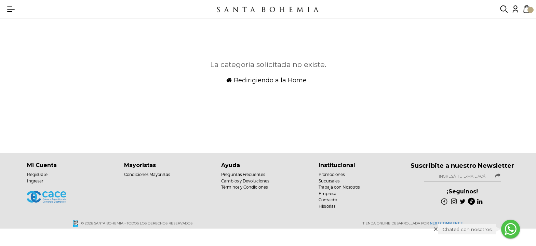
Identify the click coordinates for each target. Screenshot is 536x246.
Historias (327, 206)
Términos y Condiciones (244, 186)
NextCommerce (446, 223)
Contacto (328, 199)
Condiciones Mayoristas (147, 174)
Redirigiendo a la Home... (268, 80)
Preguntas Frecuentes (243, 174)
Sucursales (329, 180)
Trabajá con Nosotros (339, 186)
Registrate (37, 174)
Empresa (327, 193)
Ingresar (35, 180)
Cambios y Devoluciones (245, 180)
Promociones (332, 174)
